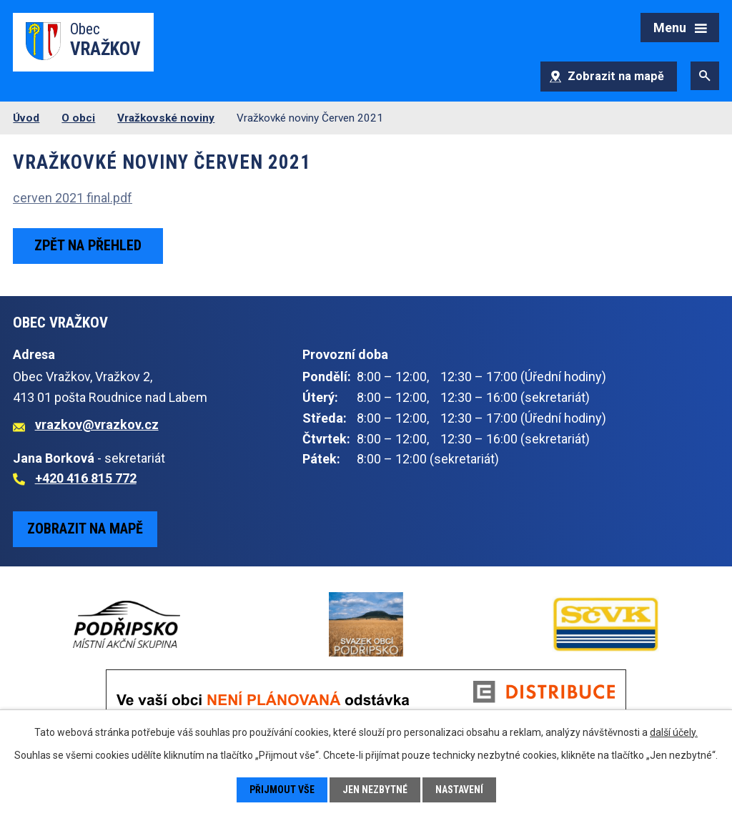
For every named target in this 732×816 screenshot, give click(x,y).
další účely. (674, 732)
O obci (78, 118)
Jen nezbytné (374, 789)
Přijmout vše (282, 789)
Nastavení (459, 789)
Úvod (26, 118)
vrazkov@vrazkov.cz (97, 424)
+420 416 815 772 (86, 478)
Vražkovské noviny (165, 118)
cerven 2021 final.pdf (72, 197)
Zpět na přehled (88, 245)
